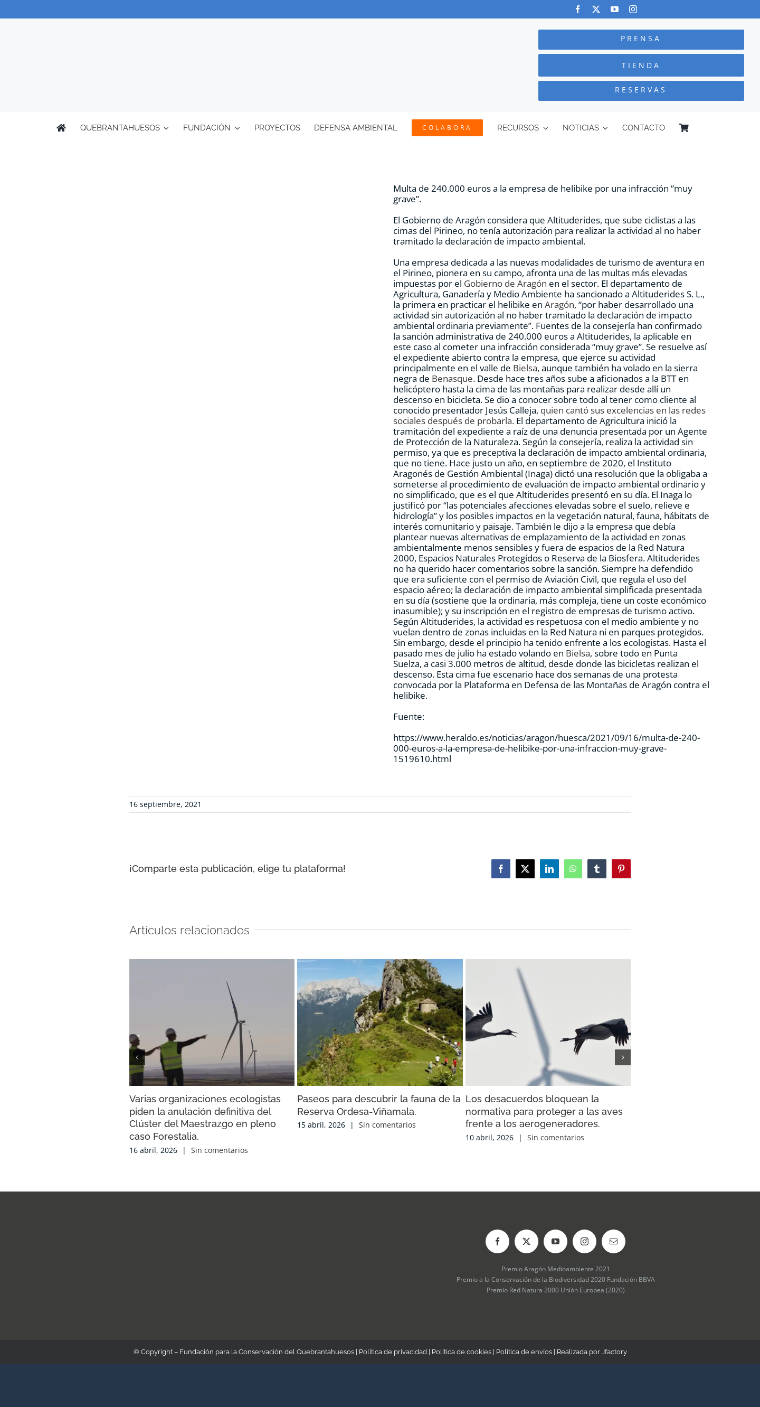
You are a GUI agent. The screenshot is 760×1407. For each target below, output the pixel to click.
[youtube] (615, 9)
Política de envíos (524, 1352)
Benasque (452, 378)
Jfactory (614, 1352)
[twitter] (596, 9)
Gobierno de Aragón (505, 283)
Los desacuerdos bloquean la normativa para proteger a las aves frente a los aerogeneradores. (544, 1111)
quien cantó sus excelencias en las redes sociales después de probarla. (549, 415)
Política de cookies (461, 1352)
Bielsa (525, 368)
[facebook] (578, 9)
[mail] (613, 1241)
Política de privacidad (393, 1352)
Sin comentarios (219, 1150)
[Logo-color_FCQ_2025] (143, 28)
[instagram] (633, 9)
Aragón (559, 304)
